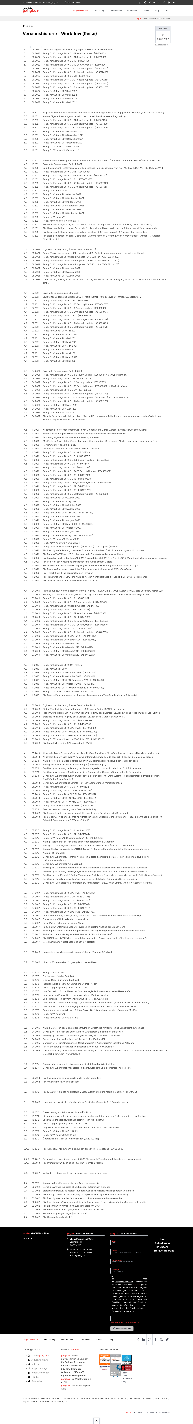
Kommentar (115, 1270)
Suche (128, 1412)
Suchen (167, 10)
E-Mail (115, 1250)
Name (115, 1241)
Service (146, 10)
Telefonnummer (117, 1260)
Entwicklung (99, 10)
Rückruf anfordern (122, 1328)
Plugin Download (80, 10)
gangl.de (31, 10)
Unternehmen (116, 10)
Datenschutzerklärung (125, 1282)
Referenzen (132, 10)
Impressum (152, 1412)
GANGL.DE (27, 1238)
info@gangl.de (78, 1255)
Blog (157, 10)
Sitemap (139, 1412)
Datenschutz (164, 1412)
